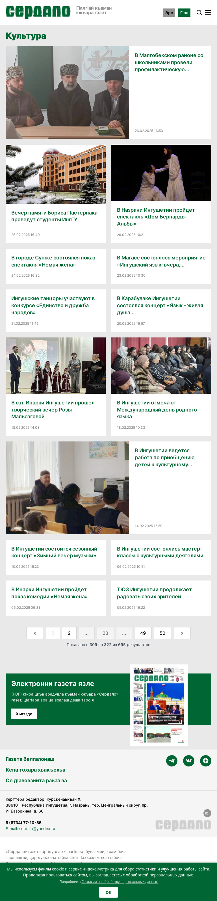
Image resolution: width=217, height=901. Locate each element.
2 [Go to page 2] (69, 633)
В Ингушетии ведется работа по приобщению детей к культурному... (165, 457)
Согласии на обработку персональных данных (119, 881)
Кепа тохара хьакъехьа (35, 770)
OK (108, 892)
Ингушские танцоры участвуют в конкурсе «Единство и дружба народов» (53, 305)
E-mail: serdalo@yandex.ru (30, 828)
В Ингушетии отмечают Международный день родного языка (157, 410)
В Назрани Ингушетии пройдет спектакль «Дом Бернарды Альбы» (156, 217)
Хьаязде (24, 713)
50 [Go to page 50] (162, 633)
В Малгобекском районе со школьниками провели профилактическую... (169, 62)
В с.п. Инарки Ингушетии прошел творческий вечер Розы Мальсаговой (53, 410)
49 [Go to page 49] (143, 633)
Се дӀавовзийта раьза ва (36, 780)
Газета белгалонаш (30, 759)
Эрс (169, 12)
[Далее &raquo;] (182, 633)
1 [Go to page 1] (53, 633)
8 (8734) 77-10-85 (24, 822)
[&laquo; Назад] (35, 633)
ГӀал (184, 12)
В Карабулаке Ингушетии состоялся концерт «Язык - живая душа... (160, 305)
